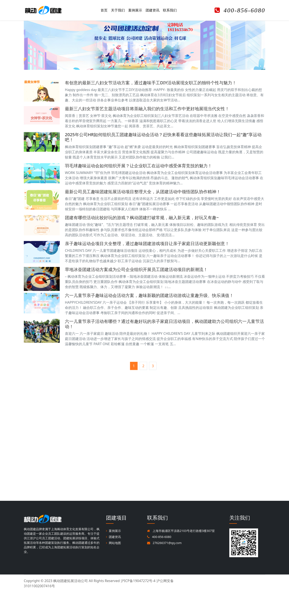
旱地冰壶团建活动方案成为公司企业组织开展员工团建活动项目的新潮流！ (136, 269)
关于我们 (118, 10)
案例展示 (135, 10)
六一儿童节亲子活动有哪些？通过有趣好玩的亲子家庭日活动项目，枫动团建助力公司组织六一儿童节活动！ (164, 323)
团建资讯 (152, 10)
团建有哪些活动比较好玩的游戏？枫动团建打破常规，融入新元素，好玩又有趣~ (142, 217)
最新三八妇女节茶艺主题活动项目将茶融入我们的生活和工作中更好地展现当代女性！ (147, 109)
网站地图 (113, 543)
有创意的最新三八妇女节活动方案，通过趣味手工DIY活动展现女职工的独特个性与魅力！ (150, 83)
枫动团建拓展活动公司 (70, 580)
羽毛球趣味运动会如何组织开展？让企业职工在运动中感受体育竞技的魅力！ (138, 166)
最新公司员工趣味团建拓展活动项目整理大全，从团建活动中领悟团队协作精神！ (143, 192)
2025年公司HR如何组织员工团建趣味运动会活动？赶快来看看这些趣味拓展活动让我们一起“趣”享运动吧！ (163, 137)
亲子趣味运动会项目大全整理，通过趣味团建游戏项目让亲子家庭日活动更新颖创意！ (147, 243)
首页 (104, 10)
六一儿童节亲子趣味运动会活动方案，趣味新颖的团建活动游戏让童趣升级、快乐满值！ (149, 295)
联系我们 (170, 10)
